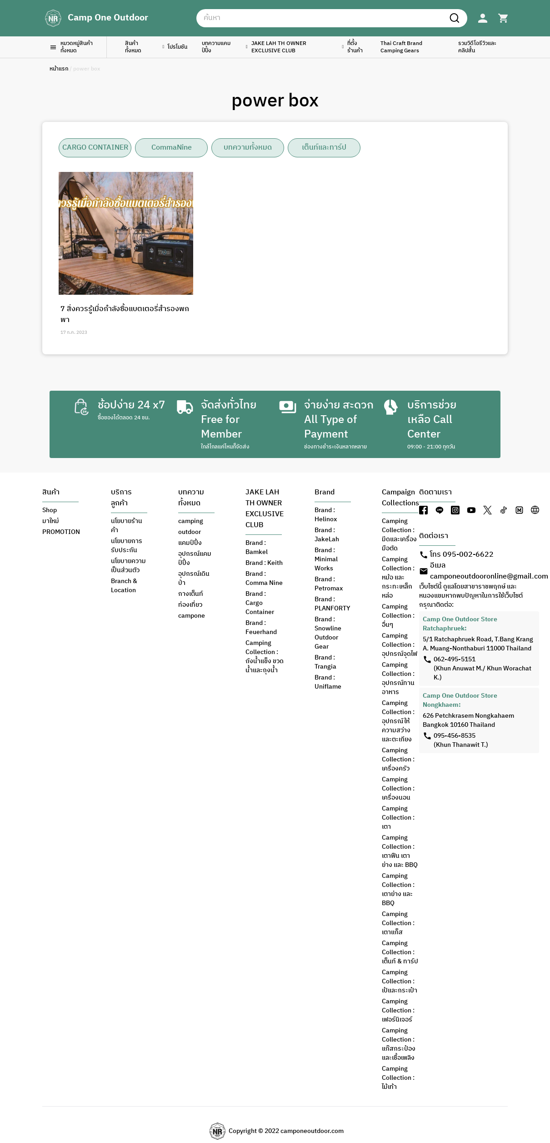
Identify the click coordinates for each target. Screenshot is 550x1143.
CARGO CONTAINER (95, 147)
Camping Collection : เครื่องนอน (398, 788)
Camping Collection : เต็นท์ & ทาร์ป (400, 952)
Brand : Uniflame (328, 682)
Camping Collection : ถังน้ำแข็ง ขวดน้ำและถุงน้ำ (264, 657)
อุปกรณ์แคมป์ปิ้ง (194, 558)
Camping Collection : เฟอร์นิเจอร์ (398, 1010)
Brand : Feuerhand (261, 628)
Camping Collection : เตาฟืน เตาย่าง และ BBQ (400, 851)
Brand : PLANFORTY (332, 604)
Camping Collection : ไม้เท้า (398, 1078)
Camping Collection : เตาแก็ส (398, 923)
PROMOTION (61, 532)
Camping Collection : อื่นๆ (398, 615)
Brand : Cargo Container (259, 603)
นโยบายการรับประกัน (126, 546)
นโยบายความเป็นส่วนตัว (128, 566)
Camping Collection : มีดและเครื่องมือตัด (399, 535)
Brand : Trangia (325, 662)
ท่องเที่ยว (190, 604)
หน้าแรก (59, 69)
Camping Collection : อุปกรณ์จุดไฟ (399, 645)
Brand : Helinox (326, 515)
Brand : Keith (264, 563)
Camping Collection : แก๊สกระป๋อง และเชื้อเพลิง (398, 1044)
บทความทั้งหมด (248, 147)
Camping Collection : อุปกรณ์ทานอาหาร (398, 678)
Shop (49, 510)
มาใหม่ (50, 521)
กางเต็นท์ (190, 594)
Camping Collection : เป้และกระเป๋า (399, 981)
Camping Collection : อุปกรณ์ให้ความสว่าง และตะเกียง (398, 721)
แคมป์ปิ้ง (190, 543)
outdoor (189, 532)
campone (191, 615)
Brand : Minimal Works (326, 559)
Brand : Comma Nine (264, 578)
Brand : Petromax (329, 584)
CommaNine (171, 147)
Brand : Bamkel (256, 548)
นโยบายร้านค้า (126, 526)
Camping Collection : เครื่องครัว (398, 759)
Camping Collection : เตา (398, 817)
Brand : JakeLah (327, 535)
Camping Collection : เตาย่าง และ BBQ (398, 889)
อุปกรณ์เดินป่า (194, 578)
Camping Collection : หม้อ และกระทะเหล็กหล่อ (398, 577)
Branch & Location (124, 586)
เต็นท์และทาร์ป (324, 147)
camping (190, 521)
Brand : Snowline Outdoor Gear (328, 633)
